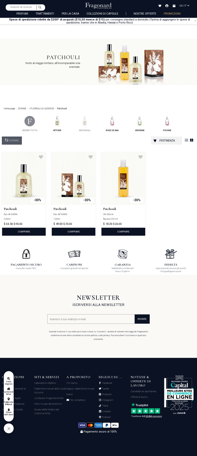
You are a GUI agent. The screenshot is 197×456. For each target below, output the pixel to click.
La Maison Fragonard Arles (49, 398)
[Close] (195, 21)
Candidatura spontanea (143, 391)
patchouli (84, 124)
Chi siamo (72, 383)
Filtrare (12, 140)
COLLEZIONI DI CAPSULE (102, 13)
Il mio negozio (8, 383)
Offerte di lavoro (139, 397)
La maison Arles (8, 393)
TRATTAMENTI (45, 13)
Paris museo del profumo (48, 403)
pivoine (167, 124)
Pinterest (106, 394)
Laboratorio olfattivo (45, 383)
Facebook (106, 383)
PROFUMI (22, 13)
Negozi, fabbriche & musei (80, 388)
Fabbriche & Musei (8, 403)
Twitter (105, 389)
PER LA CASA (70, 13)
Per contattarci (77, 400)
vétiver (57, 124)
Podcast (106, 417)
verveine (139, 124)
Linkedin (106, 411)
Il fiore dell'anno (8, 413)
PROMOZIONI (172, 13)
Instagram (107, 400)
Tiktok (104, 406)
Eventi (69, 394)
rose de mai (112, 124)
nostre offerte (145, 13)
